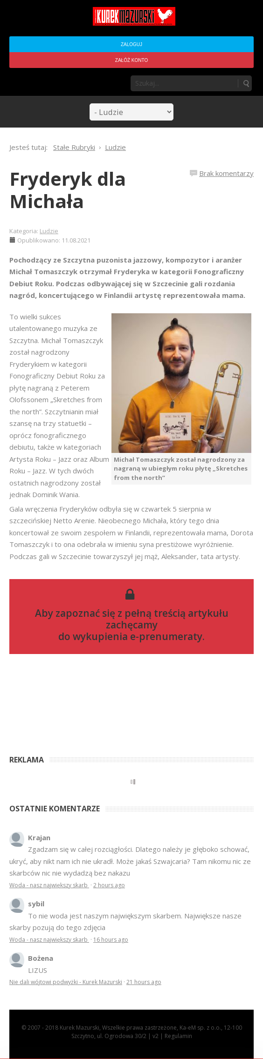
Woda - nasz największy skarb (49, 885)
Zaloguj (131, 44)
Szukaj (246, 83)
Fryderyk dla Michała (67, 190)
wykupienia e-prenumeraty (137, 636)
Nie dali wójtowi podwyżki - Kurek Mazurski (65, 982)
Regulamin (178, 1036)
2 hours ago (109, 885)
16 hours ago (110, 940)
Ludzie (49, 231)
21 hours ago (143, 982)
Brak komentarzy (226, 173)
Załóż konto (131, 60)
